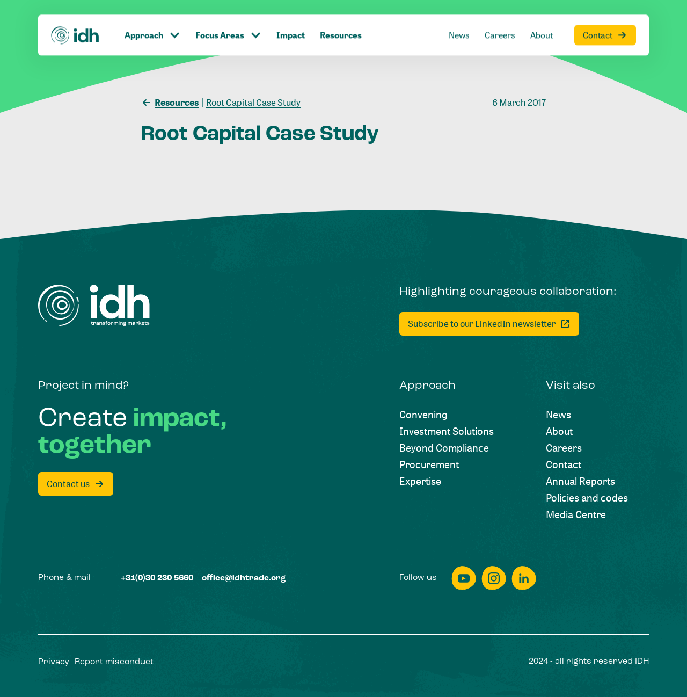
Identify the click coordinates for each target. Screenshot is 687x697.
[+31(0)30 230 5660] (157, 579)
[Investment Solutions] (446, 431)
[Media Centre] (576, 514)
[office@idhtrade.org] (244, 579)
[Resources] (340, 16)
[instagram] (494, 578)
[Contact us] (75, 484)
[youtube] (464, 578)
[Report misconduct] (114, 663)
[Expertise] (420, 481)
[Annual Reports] (580, 481)
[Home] (75, 16)
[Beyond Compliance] (444, 447)
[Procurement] (429, 464)
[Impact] (290, 16)
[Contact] (605, 16)
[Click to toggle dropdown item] (152, 16)
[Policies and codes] (587, 497)
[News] (459, 16)
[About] (541, 16)
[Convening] (423, 414)
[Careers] (500, 16)
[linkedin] (524, 578)
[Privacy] (53, 663)
